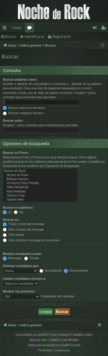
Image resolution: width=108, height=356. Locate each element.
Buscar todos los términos (24, 108)
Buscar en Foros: (16, 152)
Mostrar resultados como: (22, 253)
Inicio (17, 27)
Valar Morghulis (40, 187)
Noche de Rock (40, 171)
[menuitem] (45, 350)
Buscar (10, 36)
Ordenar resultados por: (21, 266)
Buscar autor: (13, 120)
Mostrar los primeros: (19, 291)
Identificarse (34, 36)
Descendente (76, 270)
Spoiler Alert (40, 200)
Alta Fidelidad (40, 192)
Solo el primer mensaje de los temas (31, 240)
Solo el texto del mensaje (23, 229)
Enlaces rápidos (5, 28)
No (18, 212)
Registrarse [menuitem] (105, 28)
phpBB (42, 334)
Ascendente (50, 270)
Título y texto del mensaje (23, 224)
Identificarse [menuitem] (96, 28)
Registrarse (62, 36)
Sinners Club (40, 196)
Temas (31, 258)
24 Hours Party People (40, 183)
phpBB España (71, 345)
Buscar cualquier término (23, 113)
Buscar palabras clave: (20, 79)
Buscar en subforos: (18, 207)
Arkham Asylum (40, 179)
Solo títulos (13, 234)
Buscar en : (11, 219)
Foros (30, 28)
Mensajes (12, 258)
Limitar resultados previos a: (24, 278)
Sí (7, 212)
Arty (44, 340)
